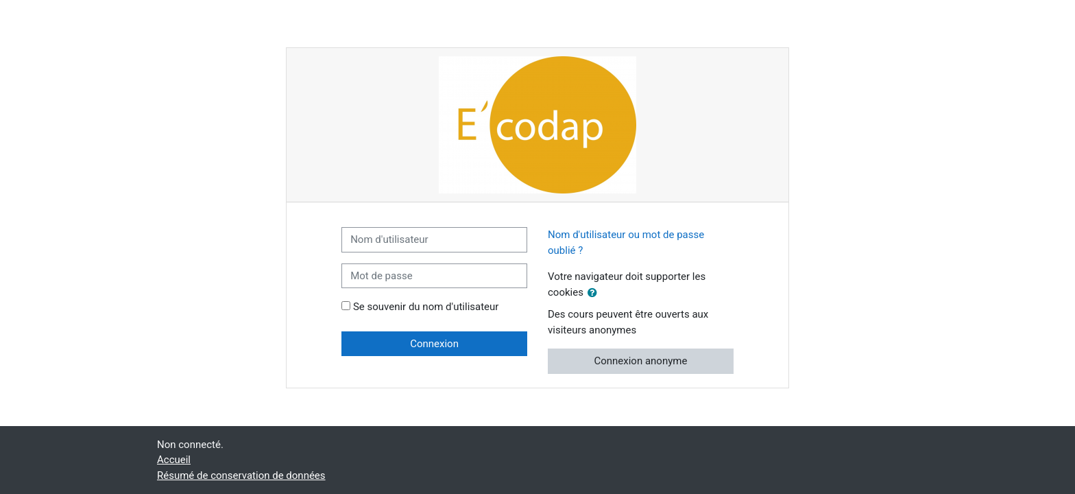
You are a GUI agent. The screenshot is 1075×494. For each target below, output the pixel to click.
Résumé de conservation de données (241, 475)
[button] (595, 293)
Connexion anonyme (640, 361)
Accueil (174, 460)
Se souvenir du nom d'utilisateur (425, 307)
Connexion (434, 344)
